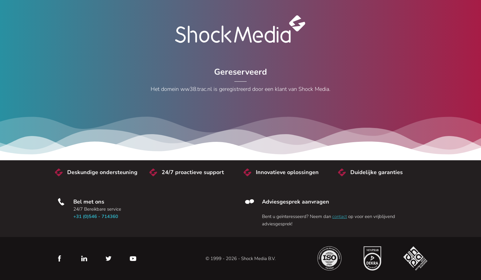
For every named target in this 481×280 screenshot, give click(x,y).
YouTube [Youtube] (133, 258)
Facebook (59, 258)
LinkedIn (84, 258)
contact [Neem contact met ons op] (339, 216)
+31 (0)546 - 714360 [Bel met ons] (95, 216)
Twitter (108, 258)
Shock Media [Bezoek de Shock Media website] (240, 29)
